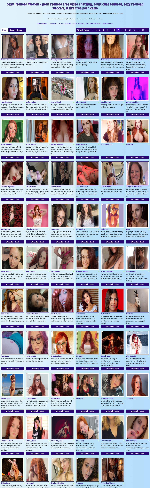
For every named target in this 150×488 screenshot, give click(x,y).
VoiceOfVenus (6, 246)
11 (134, 30)
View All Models (83, 30)
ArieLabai (79, 437)
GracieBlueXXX (131, 246)
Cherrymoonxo (31, 360)
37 (143, 30)
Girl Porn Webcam (65, 23)
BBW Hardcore (108, 23)
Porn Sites (53, 23)
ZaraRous (129, 284)
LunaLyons (55, 208)
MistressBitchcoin (32, 284)
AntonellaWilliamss (108, 437)
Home (4, 30)
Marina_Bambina (132, 94)
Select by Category (17, 30)
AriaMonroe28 (131, 399)
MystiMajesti (5, 208)
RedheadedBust (7, 399)
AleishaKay (105, 56)
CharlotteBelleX (107, 399)
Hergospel (29, 437)
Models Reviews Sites (93, 23)
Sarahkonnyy (106, 94)
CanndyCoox (106, 322)
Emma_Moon (31, 399)
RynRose (129, 132)
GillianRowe (5, 437)
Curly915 (79, 322)
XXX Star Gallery (78, 23)
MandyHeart (55, 246)
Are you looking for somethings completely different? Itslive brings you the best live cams (75, 466)
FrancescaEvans (82, 246)
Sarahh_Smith (6, 360)
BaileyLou (104, 208)
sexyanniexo (80, 208)
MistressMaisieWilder (134, 56)
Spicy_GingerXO (107, 246)
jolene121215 (81, 94)
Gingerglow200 (56, 56)
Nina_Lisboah (56, 94)
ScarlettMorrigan (107, 360)
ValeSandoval (81, 284)
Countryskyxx (131, 360)
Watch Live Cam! (12, 68)
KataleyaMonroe (57, 132)
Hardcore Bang (42, 23)
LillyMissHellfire (32, 208)
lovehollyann (30, 246)
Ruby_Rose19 (31, 132)
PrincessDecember (8, 56)
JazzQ (128, 208)
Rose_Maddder (6, 132)
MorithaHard (55, 360)
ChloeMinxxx (30, 170)
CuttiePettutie (106, 170)
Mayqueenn (80, 56)
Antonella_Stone (57, 399)
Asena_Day (80, 360)
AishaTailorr (105, 284)
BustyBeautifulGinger (134, 170)
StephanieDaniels (57, 437)
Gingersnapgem (82, 170)
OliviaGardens (56, 322)
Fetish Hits (83, 485)
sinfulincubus (31, 94)
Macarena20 (30, 56)
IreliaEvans (5, 284)
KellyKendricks (81, 132)
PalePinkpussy (6, 94)
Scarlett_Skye (56, 284)
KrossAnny (80, 399)
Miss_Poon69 (131, 322)
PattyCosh (5, 322)
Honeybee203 (31, 322)
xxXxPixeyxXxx (106, 132)
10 (130, 30)
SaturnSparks (56, 170)
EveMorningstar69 (8, 170)
